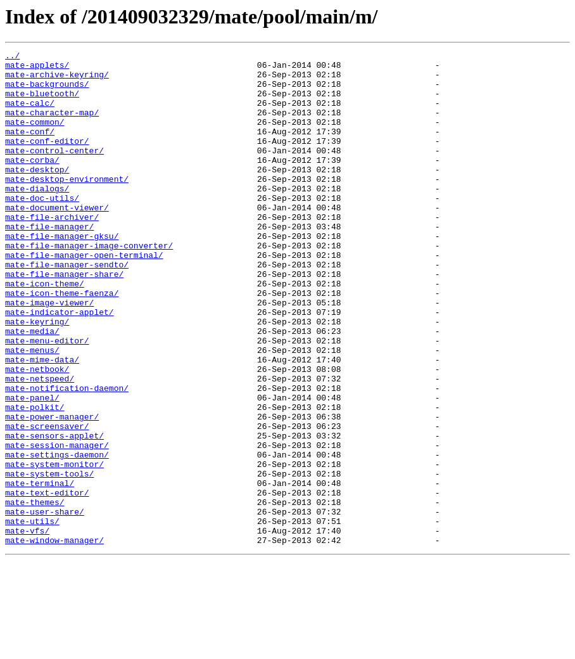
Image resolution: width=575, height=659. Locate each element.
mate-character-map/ (52, 125)
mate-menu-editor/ (47, 399)
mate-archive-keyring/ (57, 80)
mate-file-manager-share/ (64, 319)
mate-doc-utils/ (42, 228)
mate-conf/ (29, 148)
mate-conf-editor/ (47, 159)
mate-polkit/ (35, 479)
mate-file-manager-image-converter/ (89, 285)
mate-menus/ (32, 410)
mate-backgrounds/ (47, 91)
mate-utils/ (32, 616)
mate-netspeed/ (39, 445)
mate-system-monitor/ (54, 547)
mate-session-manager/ (57, 524)
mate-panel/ (32, 467)
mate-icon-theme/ (44, 330)
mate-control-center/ (54, 171)
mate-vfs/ (27, 627)
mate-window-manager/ (54, 638)
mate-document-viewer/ (57, 239)
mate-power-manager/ (52, 490)
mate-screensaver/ (47, 502)
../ (12, 57)
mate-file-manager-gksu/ (61, 273)
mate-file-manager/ (49, 262)
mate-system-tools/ (49, 559)
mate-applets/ (37, 68)
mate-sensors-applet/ (54, 513)
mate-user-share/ (44, 604)
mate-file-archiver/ (52, 251)
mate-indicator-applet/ (59, 365)
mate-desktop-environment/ (67, 205)
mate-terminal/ (39, 570)
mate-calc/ (29, 114)
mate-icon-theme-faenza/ (61, 342)
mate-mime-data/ (42, 422)
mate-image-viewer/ (49, 353)
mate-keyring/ (37, 376)
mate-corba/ (32, 182)
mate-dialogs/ (37, 216)
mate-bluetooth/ (42, 102)
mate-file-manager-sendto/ (67, 308)
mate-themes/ (35, 593)
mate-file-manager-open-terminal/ (84, 296)
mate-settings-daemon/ (57, 536)
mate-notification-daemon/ (67, 456)
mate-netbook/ (37, 433)
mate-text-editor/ (47, 581)
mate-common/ (35, 137)
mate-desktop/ (37, 194)
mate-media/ (32, 387)
